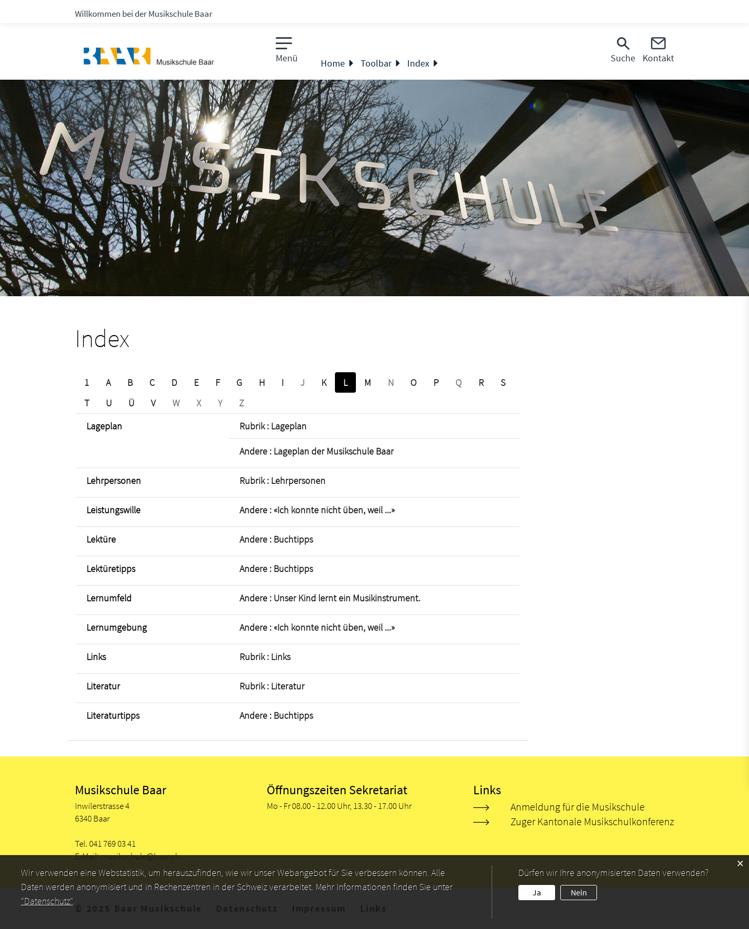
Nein (579, 892)
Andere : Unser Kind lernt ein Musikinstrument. (330, 598)
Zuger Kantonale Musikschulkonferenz (592, 821)
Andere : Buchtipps (276, 539)
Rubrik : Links (265, 657)
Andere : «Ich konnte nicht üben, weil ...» (317, 510)
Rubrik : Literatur (272, 686)
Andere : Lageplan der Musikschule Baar (317, 451)
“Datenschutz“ (47, 901)
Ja (537, 892)
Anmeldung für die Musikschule (578, 806)
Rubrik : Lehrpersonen (282, 480)
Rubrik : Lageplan (273, 426)
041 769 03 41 (112, 843)
